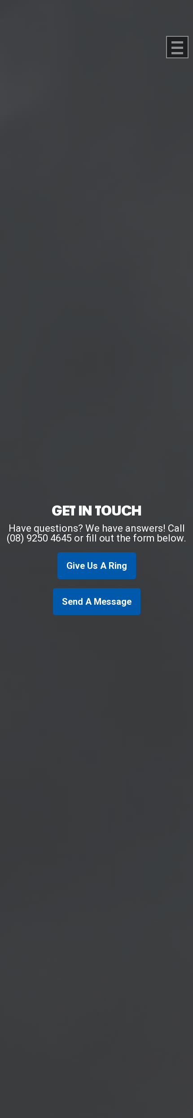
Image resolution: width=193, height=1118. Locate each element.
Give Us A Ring (96, 565)
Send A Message (97, 601)
